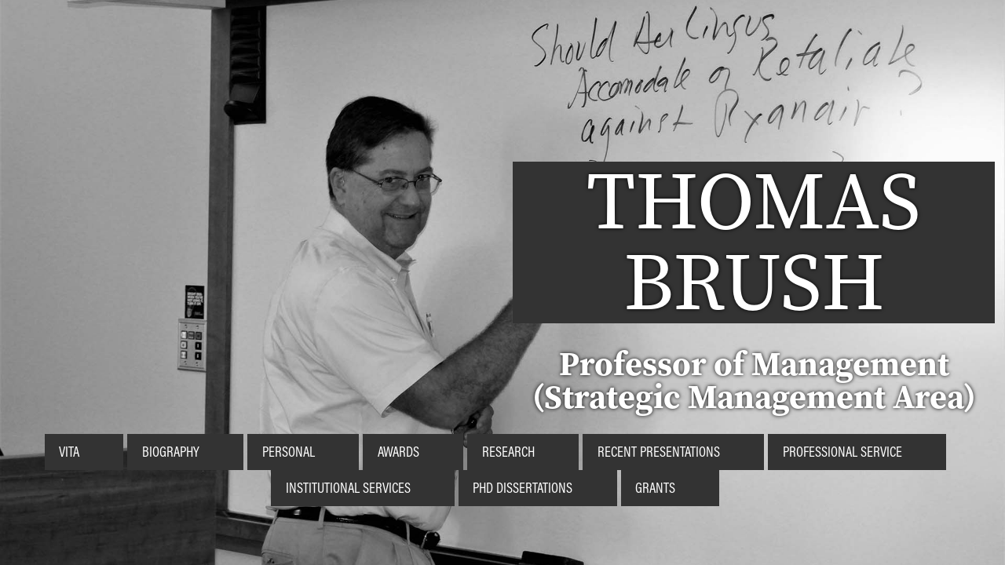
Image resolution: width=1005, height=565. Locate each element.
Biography (170, 451)
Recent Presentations (659, 451)
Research (508, 451)
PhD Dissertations (522, 487)
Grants (655, 487)
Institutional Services (348, 487)
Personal (288, 451)
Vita (69, 451)
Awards (398, 451)
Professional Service (842, 451)
